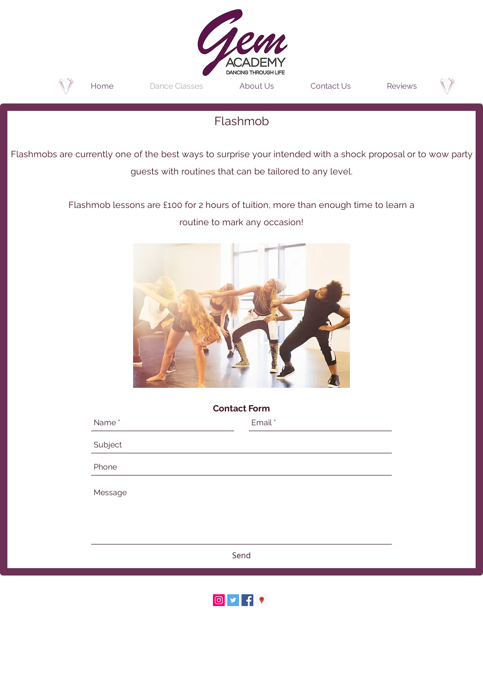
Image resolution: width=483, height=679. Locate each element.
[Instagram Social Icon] (219, 600)
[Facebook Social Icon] (247, 600)
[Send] (241, 555)
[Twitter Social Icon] (233, 600)
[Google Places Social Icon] (262, 600)
